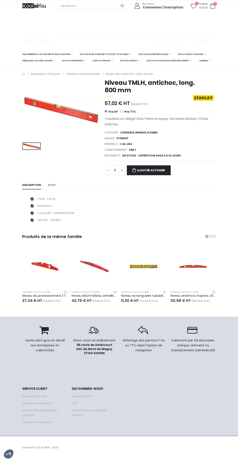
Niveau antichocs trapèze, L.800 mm (193, 298)
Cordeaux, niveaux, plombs (83, 74)
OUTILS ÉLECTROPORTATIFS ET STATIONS (104, 54)
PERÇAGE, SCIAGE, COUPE (37, 60)
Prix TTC (128, 112)
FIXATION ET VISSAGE (190, 54)
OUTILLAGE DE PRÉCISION (153, 54)
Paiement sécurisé (35, 398)
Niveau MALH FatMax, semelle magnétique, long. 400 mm (94, 298)
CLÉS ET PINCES (101, 60)
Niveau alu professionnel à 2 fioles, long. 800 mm (45, 298)
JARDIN (203, 60)
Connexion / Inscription (162, 7)
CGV (75, 405)
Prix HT (111, 112)
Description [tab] (31, 185)
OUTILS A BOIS (128, 60)
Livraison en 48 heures (37, 405)
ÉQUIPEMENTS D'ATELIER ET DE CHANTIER (46, 54)
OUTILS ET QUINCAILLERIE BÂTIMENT (167, 60)
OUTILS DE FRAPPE (72, 60)
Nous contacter (82, 398)
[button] (212, 6)
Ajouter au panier (152, 170)
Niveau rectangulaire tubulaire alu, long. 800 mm (143, 298)
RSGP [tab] (52, 185)
